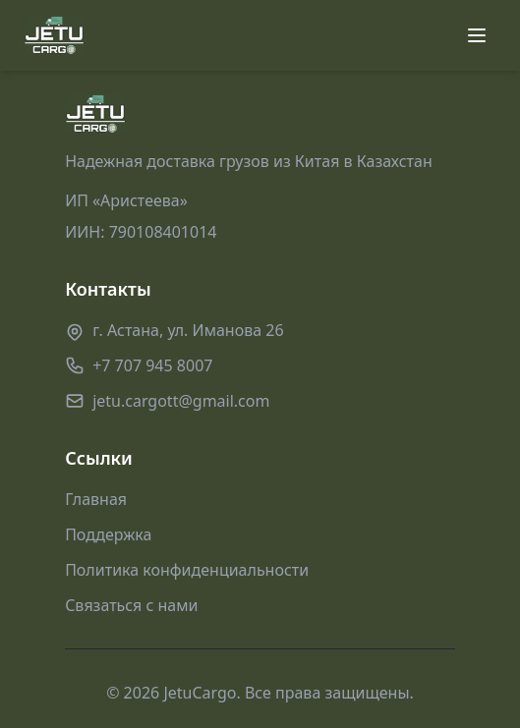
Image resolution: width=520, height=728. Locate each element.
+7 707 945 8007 (152, 365)
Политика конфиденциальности (187, 570)
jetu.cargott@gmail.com (180, 401)
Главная (96, 499)
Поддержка (108, 534)
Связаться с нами (131, 605)
